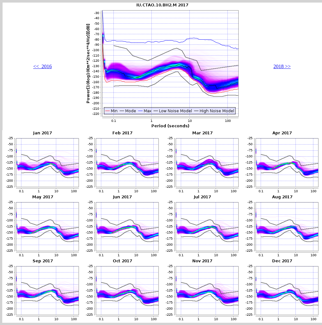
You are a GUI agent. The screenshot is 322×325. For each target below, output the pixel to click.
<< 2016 (42, 66)
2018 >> (282, 66)
